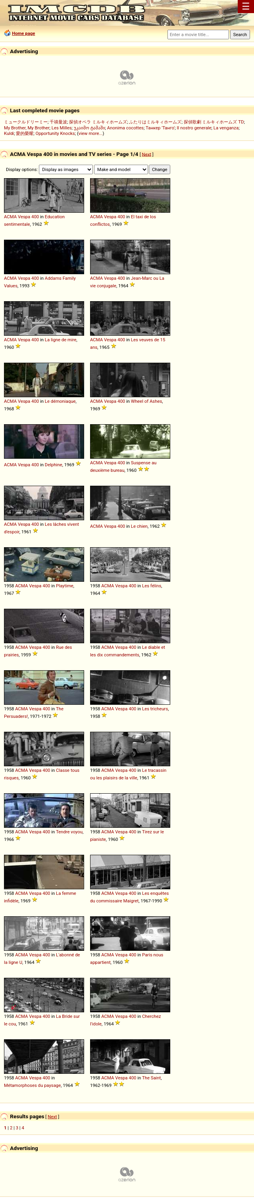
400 (35, 216)
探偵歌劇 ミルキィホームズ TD (214, 122)
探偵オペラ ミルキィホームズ (98, 122)
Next (146, 154)
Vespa (24, 216)
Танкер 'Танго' (160, 128)
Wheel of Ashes (146, 401)
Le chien (139, 526)
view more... (91, 133)
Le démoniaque (60, 401)
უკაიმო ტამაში (89, 128)
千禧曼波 (58, 122)
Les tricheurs (155, 709)
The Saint (151, 1078)
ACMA (10, 216)
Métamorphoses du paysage (32, 1085)
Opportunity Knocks (55, 133)
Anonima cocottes (125, 128)
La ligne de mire (61, 339)
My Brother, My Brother (27, 128)
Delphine (53, 464)
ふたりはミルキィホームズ (155, 122)
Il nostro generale (194, 128)
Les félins (151, 585)
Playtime (64, 585)
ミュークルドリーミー (26, 122)
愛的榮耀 (24, 133)
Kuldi (9, 133)
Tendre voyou (69, 832)
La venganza (226, 128)
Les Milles (62, 128)
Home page (23, 33)
